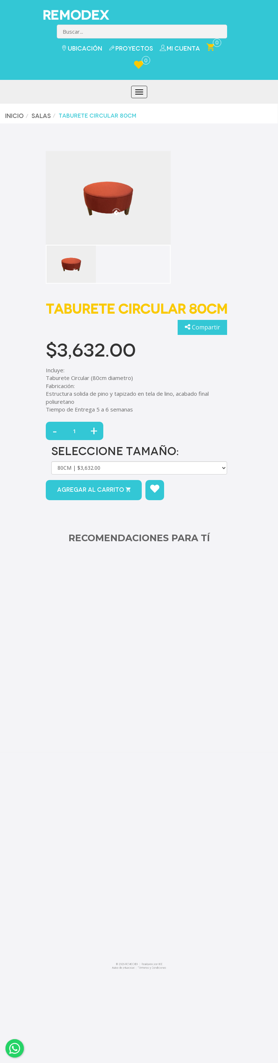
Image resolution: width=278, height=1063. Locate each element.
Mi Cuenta (180, 48)
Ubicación (81, 48)
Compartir (202, 327)
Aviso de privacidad (123, 968)
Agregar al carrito (93, 489)
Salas (39, 115)
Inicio (13, 115)
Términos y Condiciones (152, 968)
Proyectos (131, 48)
